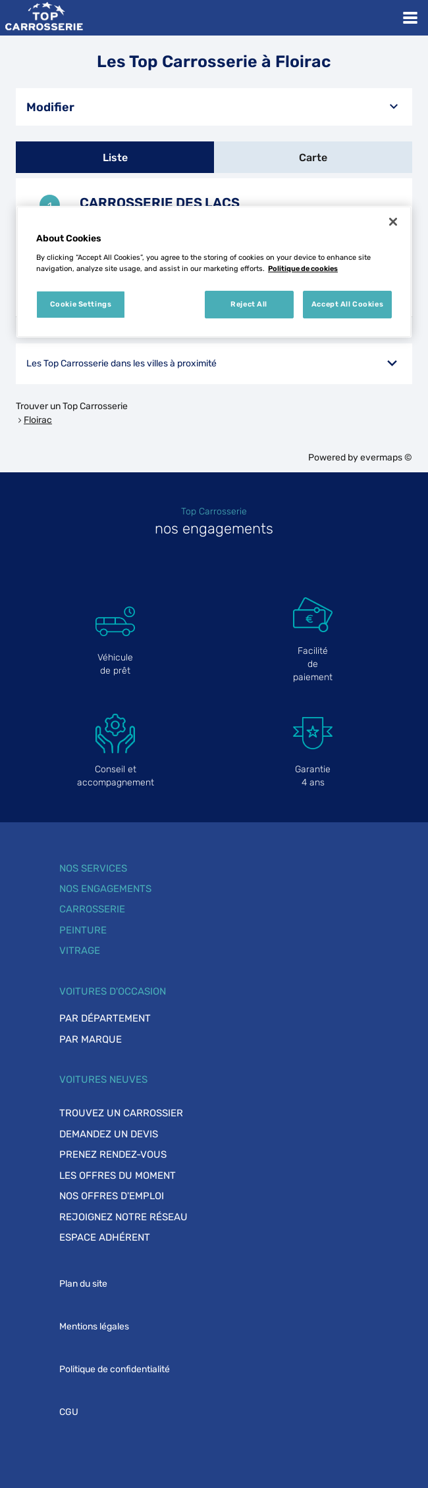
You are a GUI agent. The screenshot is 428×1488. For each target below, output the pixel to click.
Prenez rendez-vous (113, 1154)
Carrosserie (92, 909)
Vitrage (79, 950)
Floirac (38, 420)
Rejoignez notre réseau (123, 1217)
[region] (214, 271)
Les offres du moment (117, 1175)
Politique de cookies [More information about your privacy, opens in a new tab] (303, 268)
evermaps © (386, 457)
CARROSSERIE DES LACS (160, 203)
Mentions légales (94, 1326)
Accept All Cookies (347, 304)
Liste (115, 157)
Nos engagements (105, 889)
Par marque (90, 1039)
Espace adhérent (104, 1237)
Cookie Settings (81, 304)
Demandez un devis (108, 1134)
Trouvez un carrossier (121, 1113)
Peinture (83, 930)
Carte (313, 157)
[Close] (393, 221)
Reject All (248, 304)
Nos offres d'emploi (111, 1196)
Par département (105, 1018)
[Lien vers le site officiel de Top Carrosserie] (43, 17)
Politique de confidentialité (114, 1369)
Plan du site (83, 1283)
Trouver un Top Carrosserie (72, 406)
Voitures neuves (103, 1079)
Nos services (93, 868)
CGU (68, 1412)
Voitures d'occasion (112, 991)
